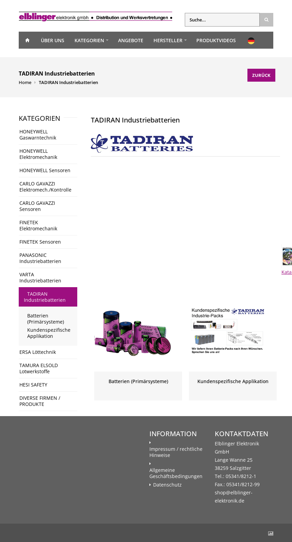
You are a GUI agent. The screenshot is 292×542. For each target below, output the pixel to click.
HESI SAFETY (33, 384)
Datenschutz (167, 485)
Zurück (261, 75)
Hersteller (167, 40)
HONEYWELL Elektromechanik (38, 154)
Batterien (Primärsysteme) (45, 318)
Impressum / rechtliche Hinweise (175, 452)
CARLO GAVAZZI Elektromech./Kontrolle (45, 186)
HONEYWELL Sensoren (44, 170)
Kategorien (89, 40)
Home (27, 40)
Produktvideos (216, 40)
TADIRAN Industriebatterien (68, 82)
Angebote (130, 40)
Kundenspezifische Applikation (48, 333)
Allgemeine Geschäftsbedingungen (175, 473)
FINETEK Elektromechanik (38, 225)
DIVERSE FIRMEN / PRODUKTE (39, 401)
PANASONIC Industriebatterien (40, 258)
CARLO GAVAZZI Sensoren (37, 206)
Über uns (52, 40)
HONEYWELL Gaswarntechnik (37, 134)
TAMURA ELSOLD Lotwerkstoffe (38, 368)
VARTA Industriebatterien (40, 277)
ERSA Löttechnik (37, 352)
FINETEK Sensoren (40, 242)
